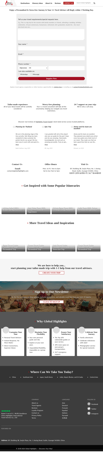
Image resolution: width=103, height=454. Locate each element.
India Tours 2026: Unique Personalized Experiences (87, 209)
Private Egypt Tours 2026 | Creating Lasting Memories (63, 209)
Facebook (94, 404)
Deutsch (65, 405)
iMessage (35, 74)
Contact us (35, 413)
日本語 (64, 418)
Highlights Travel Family (44, 122)
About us (35, 403)
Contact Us (68, 3)
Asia (63, 403)
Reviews (58, 3)
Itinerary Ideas (37, 3)
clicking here (58, 87)
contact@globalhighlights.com (83, 87)
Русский (65, 415)
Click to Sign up (51, 302)
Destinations (25, 3)
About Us (48, 3)
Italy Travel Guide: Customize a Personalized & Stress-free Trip (63, 247)
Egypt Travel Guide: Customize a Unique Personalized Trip (10, 247)
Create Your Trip (51, 273)
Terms (34, 418)
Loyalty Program (37, 410)
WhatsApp (23, 74)
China (14, 377)
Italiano (64, 413)
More (17, 144)
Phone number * (24, 64)
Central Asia (94, 377)
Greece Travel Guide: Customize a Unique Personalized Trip (36, 247)
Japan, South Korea (46, 377)
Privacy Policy (36, 415)
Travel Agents (36, 405)
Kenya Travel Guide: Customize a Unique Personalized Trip (86, 247)
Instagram (94, 414)
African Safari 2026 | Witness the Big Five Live (12, 209)
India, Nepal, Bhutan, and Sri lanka (71, 377)
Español (65, 410)
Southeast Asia (28, 377)
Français (65, 408)
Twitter (93, 409)
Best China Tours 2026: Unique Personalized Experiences (36, 210)
